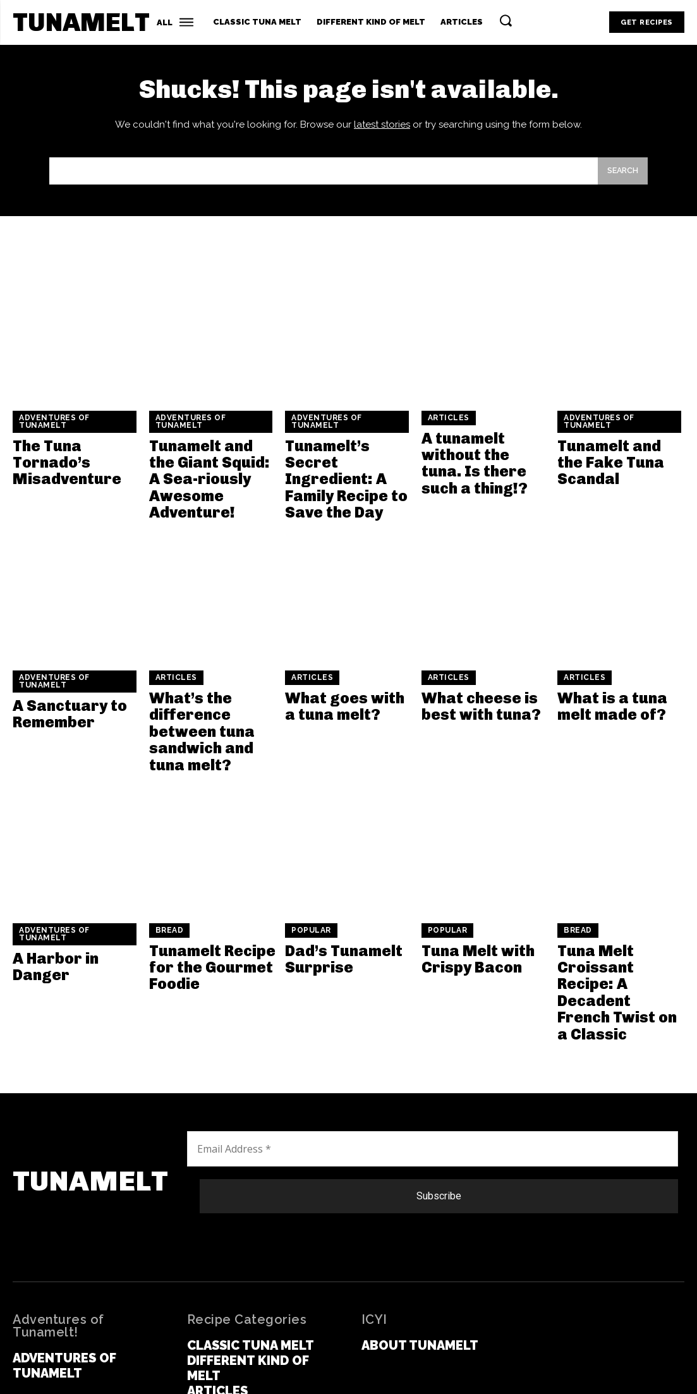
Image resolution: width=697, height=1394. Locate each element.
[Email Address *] (432, 1070)
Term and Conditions (358, 1369)
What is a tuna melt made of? (619, 683)
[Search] (619, 178)
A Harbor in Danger (75, 922)
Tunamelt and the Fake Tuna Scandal (619, 459)
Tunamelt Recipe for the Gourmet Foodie (203, 928)
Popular (310, 896)
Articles (447, 427)
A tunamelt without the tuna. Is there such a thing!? (483, 459)
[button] (505, 20)
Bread (168, 896)
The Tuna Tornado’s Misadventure (59, 466)
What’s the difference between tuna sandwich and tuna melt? (210, 704)
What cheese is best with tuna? (471, 683)
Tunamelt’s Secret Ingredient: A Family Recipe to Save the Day (345, 473)
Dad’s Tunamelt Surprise (336, 921)
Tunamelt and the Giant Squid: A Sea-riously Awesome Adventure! (210, 473)
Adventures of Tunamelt (52, 430)
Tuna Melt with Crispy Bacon (469, 921)
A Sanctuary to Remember (61, 690)
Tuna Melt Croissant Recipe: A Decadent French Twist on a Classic (618, 935)
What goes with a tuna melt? (341, 683)
